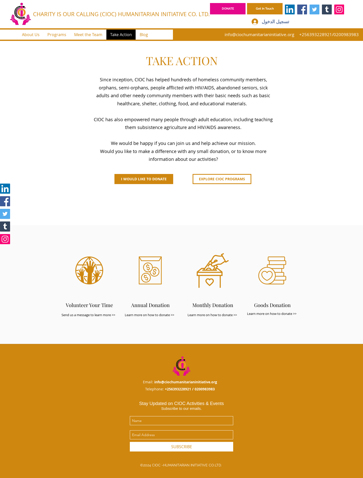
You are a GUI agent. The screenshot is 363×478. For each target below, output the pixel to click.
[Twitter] (314, 9)
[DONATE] (228, 8)
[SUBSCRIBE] (181, 446)
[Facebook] (302, 9)
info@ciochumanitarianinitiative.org (259, 34)
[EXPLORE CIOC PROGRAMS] (222, 179)
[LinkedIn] (290, 9)
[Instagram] (339, 9)
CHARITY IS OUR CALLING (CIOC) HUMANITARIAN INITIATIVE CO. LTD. (121, 14)
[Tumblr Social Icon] (327, 9)
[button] (265, 8)
